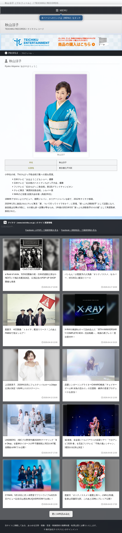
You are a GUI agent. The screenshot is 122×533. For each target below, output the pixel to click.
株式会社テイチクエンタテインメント (62, 529)
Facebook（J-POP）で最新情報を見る (41, 230)
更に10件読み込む (61, 514)
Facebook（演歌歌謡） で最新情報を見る (79, 230)
